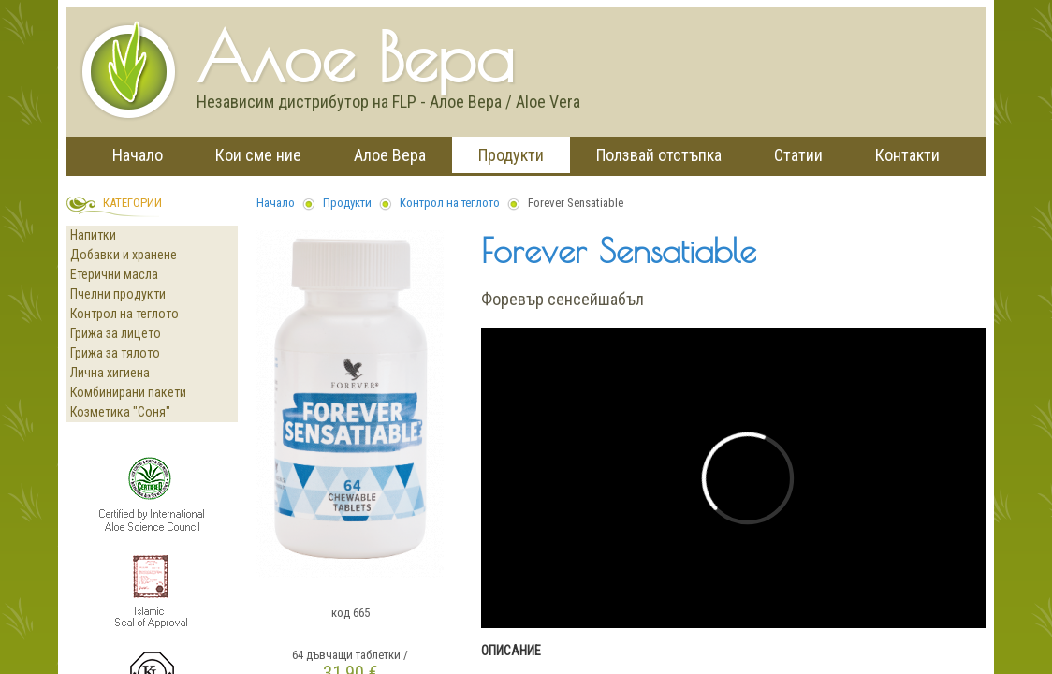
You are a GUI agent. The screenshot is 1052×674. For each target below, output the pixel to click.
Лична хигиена (110, 372)
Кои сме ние (258, 155)
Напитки (93, 234)
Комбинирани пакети (128, 392)
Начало (137, 155)
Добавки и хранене (123, 254)
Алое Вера (390, 155)
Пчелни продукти (118, 293)
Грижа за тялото (115, 352)
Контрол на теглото (124, 313)
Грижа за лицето (115, 333)
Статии (798, 155)
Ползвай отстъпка (659, 155)
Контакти (907, 155)
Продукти (511, 155)
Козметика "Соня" (120, 411)
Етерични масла (114, 274)
